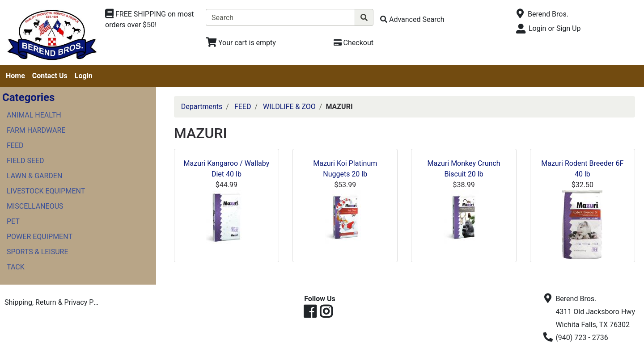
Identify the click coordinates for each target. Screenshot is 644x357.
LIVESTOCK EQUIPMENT (46, 191)
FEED (15, 145)
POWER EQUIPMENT (39, 236)
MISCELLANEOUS (35, 206)
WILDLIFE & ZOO (289, 106)
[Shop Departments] (152, 19)
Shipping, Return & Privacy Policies (54, 302)
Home (15, 75)
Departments (202, 106)
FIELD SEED (25, 160)
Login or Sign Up (554, 28)
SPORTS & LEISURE (37, 252)
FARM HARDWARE (36, 130)
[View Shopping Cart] (241, 42)
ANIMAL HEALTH (34, 115)
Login (84, 75)
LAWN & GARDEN (34, 176)
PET (13, 221)
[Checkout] (353, 42)
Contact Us (50, 75)
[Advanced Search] (412, 19)
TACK (16, 267)
